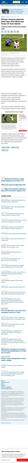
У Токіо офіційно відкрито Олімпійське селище (12, 281)
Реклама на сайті (5, 382)
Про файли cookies (6, 460)
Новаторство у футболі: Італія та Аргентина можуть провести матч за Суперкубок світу (13, 318)
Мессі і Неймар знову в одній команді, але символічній (13, 239)
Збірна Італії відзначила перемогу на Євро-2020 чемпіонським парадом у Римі (13, 190)
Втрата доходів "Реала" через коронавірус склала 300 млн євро (13, 207)
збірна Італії (15, 147)
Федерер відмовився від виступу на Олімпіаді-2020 (11, 253)
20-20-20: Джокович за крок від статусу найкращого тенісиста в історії (13, 311)
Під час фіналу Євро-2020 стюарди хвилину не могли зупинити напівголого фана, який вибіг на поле (12, 373)
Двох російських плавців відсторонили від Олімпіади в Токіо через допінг (13, 201)
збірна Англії (5, 147)
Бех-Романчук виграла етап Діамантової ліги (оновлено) (10, 259)
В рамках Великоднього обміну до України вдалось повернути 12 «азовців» (17, 11)
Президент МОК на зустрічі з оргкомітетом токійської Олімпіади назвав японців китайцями (13, 273)
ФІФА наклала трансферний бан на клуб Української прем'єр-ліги (12, 325)
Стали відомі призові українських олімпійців (13, 233)
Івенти (2, 384)
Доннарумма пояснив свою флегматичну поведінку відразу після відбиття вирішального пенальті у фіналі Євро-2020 (12, 301)
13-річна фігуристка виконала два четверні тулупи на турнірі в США (12, 214)
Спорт (7, 16)
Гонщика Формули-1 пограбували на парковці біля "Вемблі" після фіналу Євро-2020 (11, 332)
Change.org (11, 58)
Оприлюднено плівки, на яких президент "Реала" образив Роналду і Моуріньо (12, 227)
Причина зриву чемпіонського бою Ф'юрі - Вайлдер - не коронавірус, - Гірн (13, 246)
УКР (23, 2)
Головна (3, 16)
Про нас (3, 380)
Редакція (3, 385)
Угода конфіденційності (6, 388)
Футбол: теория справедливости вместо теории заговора (13, 359)
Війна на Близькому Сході (8, 5)
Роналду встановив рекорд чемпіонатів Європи (12, 366)
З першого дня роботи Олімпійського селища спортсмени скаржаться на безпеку (14, 221)
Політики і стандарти (6, 387)
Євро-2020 (5, 150)
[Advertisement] (14, 85)
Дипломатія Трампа (22, 5)
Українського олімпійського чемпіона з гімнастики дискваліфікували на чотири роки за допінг (13, 351)
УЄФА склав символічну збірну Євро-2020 (13, 185)
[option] (14, 11)
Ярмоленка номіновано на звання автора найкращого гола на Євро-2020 (12, 180)
